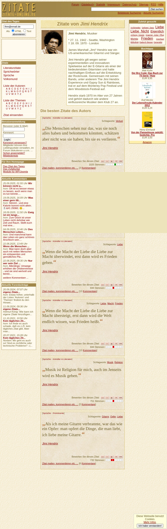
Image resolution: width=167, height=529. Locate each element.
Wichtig (134, 39)
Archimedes (135, 28)
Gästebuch (87, 4)
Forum (75, 4)
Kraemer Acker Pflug (155, 35)
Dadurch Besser (146, 42)
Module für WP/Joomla (15, 171)
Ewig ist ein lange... (18, 213)
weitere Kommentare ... (15, 277)
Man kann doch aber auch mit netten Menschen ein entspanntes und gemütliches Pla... (17, 253)
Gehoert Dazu (148, 28)
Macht (110, 303)
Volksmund (10, 79)
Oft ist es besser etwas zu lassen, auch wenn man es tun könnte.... (18, 191)
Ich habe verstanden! (150, 525)
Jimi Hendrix (50, 148)
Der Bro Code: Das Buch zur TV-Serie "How (147, 74)
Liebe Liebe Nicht (147, 29)
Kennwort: (8, 132)
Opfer (113, 416)
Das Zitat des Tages (14, 166)
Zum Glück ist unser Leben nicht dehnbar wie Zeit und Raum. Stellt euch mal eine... (17, 221)
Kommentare (88, 168)
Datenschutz (129, 4)
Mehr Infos (150, 522)
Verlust (119, 121)
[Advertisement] (104, 202)
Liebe (120, 244)
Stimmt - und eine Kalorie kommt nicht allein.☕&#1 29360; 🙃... (17, 205)
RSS (153, 4)
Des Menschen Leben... (18, 230)
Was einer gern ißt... (18, 199)
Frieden (119, 303)
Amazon (147, 142)
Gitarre (105, 416)
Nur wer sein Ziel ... (17, 262)
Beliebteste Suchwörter (129, 13)
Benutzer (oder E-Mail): (15, 126)
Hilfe (161, 4)
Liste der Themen (14, 100)
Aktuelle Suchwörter (153, 13)
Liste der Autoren (14, 85)
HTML (18, 31)
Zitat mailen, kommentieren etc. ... (60, 168)
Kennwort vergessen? (15, 142)
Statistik (100, 4)
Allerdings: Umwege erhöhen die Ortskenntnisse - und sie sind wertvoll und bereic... (18, 270)
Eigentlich (157, 31)
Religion (118, 362)
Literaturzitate (12, 68)
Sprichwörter (11, 71)
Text (29, 31)
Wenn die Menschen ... (16, 246)
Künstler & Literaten (62, 118)
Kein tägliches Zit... (14, 321)
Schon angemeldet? (14, 153)
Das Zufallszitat (11, 169)
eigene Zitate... (11, 292)
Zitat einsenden (13, 115)
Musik (110, 362)
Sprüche (47, 118)
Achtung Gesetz (137, 35)
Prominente (58, 413)
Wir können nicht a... (17, 184)
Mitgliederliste (10, 155)
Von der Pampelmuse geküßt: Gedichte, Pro (147, 133)
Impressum (113, 4)
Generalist (158, 42)
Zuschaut (160, 39)
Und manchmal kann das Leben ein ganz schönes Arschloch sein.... (18, 237)
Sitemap (144, 4)
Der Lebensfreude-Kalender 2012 (147, 104)
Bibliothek (134, 42)
